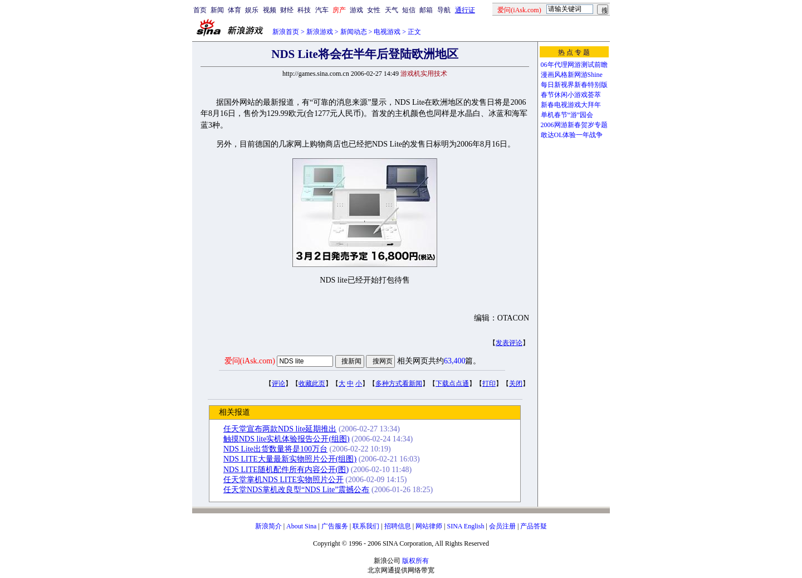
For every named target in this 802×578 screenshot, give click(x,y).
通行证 (465, 10)
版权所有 (415, 561)
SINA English (465, 526)
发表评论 (509, 343)
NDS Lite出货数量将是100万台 (275, 449)
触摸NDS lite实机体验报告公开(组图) (286, 439)
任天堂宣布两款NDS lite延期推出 (279, 429)
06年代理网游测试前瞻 (574, 65)
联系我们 (366, 526)
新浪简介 (268, 526)
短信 (408, 10)
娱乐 (251, 10)
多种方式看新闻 (398, 383)
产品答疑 (533, 526)
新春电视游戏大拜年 (571, 105)
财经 (287, 10)
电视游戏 (387, 32)
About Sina (301, 526)
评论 (278, 383)
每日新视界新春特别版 (574, 85)
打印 (489, 383)
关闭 (515, 383)
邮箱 (426, 10)
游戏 (356, 10)
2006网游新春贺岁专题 (574, 125)
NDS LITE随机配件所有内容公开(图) (286, 469)
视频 (269, 10)
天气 (391, 10)
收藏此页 (312, 383)
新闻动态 (353, 32)
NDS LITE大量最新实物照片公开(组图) (289, 459)
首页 (200, 10)
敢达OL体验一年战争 (572, 135)
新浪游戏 (319, 32)
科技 (304, 10)
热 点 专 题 (574, 52)
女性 (373, 10)
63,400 (455, 361)
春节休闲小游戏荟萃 (571, 95)
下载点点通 (452, 383)
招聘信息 (397, 526)
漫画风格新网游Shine (572, 75)
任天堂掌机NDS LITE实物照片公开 (283, 479)
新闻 (217, 10)
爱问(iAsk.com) (249, 361)
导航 (444, 10)
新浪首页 (285, 32)
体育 (234, 10)
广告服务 (334, 526)
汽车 (322, 10)
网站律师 (428, 526)
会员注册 (502, 526)
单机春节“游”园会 (567, 115)
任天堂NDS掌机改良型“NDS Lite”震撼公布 (296, 489)
